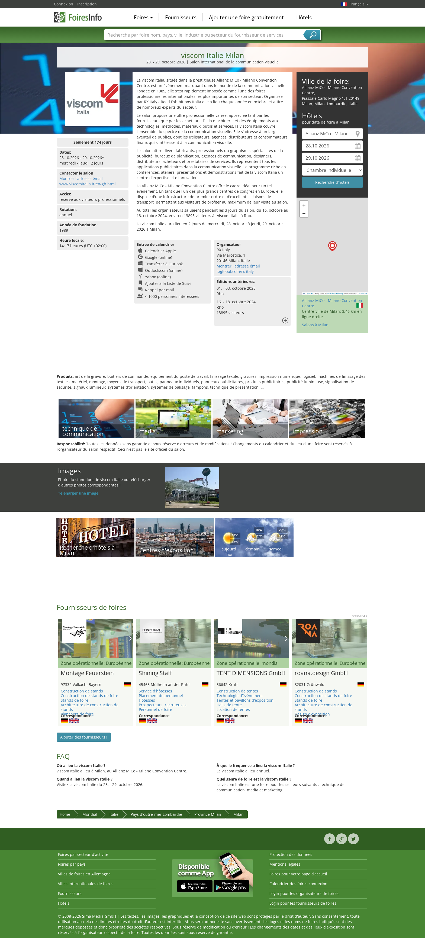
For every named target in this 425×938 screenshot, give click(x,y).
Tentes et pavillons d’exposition (245, 700)
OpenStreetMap (335, 293)
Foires (143, 17)
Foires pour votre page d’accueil (298, 873)
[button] (332, 246)
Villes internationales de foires (85, 883)
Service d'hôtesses (155, 691)
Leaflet (308, 293)
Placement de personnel (161, 695)
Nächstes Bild (130, 638)
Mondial (89, 814)
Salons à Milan (315, 324)
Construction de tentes (237, 691)
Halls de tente (229, 704)
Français (358, 4)
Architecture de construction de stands (89, 707)
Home (65, 814)
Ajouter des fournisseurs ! (83, 737)
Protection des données (290, 854)
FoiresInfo (81, 16)
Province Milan (207, 814)
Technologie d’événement (240, 695)
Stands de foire (74, 700)
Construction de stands (82, 691)
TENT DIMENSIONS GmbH (251, 673)
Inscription (87, 4)
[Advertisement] (212, 356)
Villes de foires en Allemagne (84, 873)
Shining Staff (155, 673)
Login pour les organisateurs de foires (304, 893)
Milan (238, 814)
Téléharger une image (78, 493)
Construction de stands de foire (89, 695)
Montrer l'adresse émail (81, 178)
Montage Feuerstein (87, 673)
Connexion (63, 4)
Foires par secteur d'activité (83, 854)
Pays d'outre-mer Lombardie (156, 814)
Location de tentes (233, 709)
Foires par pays (72, 864)
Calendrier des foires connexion (298, 883)
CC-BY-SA (362, 293)
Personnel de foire (155, 709)
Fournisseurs (181, 17)
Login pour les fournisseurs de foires (302, 903)
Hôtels (304, 17)
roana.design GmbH (321, 673)
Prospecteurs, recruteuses (162, 704)
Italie (114, 814)
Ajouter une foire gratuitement (246, 17)
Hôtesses (147, 700)
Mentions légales (284, 864)
